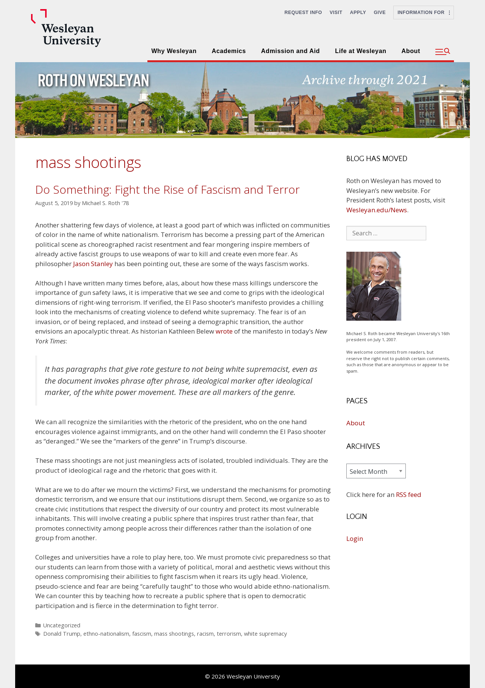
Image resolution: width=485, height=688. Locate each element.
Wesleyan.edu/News (376, 209)
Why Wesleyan (173, 51)
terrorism (229, 633)
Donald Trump (61, 633)
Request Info (303, 12)
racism (205, 633)
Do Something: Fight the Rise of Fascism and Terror (167, 189)
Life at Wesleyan (360, 51)
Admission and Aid (290, 51)
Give (380, 12)
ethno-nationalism (106, 633)
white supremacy (265, 633)
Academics (229, 51)
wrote (224, 331)
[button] (443, 52)
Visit (336, 12)
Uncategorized (61, 625)
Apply (358, 12)
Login (354, 538)
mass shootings (174, 633)
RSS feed (408, 494)
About (411, 51)
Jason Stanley (93, 263)
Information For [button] (423, 12)
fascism (141, 633)
